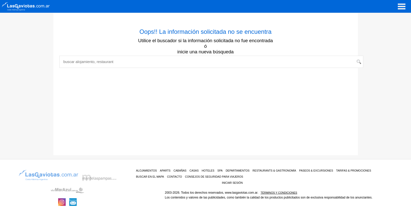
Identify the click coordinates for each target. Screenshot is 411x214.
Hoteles (208, 170)
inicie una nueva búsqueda (205, 51)
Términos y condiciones (279, 192)
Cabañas (180, 170)
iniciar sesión (232, 182)
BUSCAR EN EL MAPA (150, 176)
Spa (220, 170)
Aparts (165, 170)
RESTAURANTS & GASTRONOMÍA (274, 170)
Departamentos (238, 170)
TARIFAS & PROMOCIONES (353, 170)
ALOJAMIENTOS (146, 170)
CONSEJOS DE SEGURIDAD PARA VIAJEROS (214, 176)
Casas (194, 170)
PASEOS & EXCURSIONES (316, 170)
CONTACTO (174, 176)
